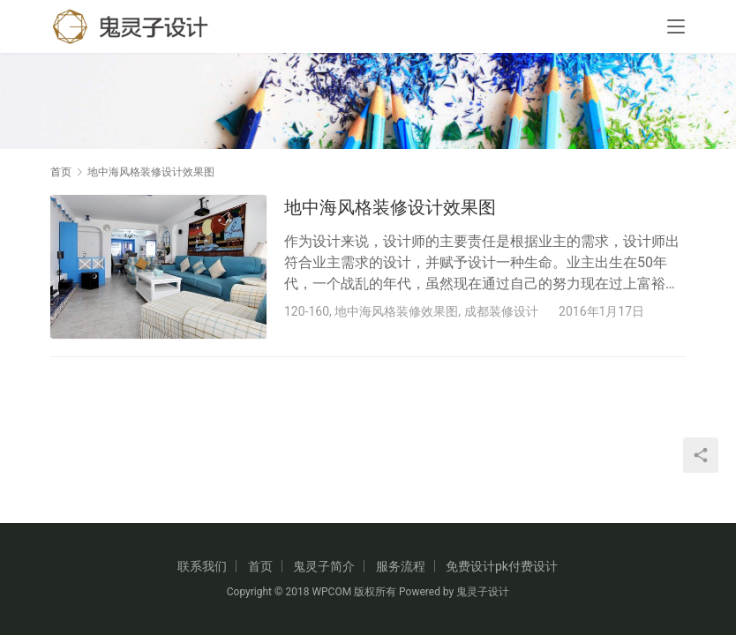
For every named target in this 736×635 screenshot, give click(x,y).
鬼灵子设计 (482, 592)
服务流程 (400, 566)
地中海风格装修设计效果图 (390, 207)
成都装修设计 (501, 311)
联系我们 (202, 566)
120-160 (306, 311)
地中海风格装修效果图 (396, 311)
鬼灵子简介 (324, 566)
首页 (60, 172)
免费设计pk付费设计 (502, 566)
